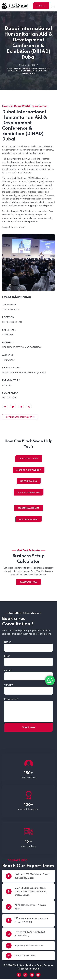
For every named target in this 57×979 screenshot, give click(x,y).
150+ (28, 773)
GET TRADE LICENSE (28, 519)
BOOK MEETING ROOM (28, 492)
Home (21, 65)
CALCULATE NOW (28, 582)
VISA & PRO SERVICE (28, 459)
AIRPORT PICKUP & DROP (28, 470)
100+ (28, 805)
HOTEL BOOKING (28, 481)
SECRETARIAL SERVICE (28, 508)
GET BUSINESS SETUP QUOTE (19, 417)
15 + (28, 842)
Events (31, 65)
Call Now (41, 6)
